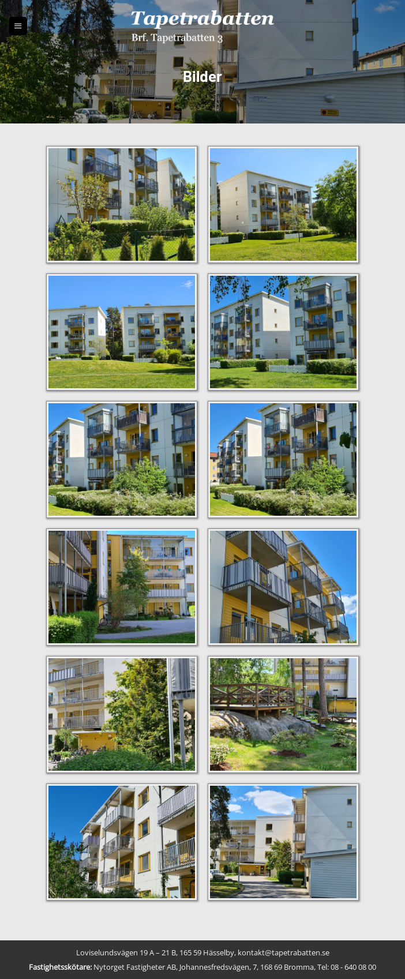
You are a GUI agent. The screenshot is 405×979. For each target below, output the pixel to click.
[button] (18, 26)
